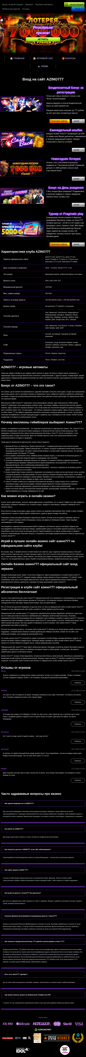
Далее (76, 121)
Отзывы (26, 9)
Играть (43, 39)
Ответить (77, 683)
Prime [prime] (43, 66)
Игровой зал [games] (43, 58)
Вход (77, 9)
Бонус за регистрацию (12, 4)
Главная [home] (17, 58)
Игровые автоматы (44, 4)
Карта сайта (43, 1017)
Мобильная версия (11, 9)
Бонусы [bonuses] (69, 58)
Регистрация (76, 4)
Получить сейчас (59, 121)
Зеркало (29, 4)
